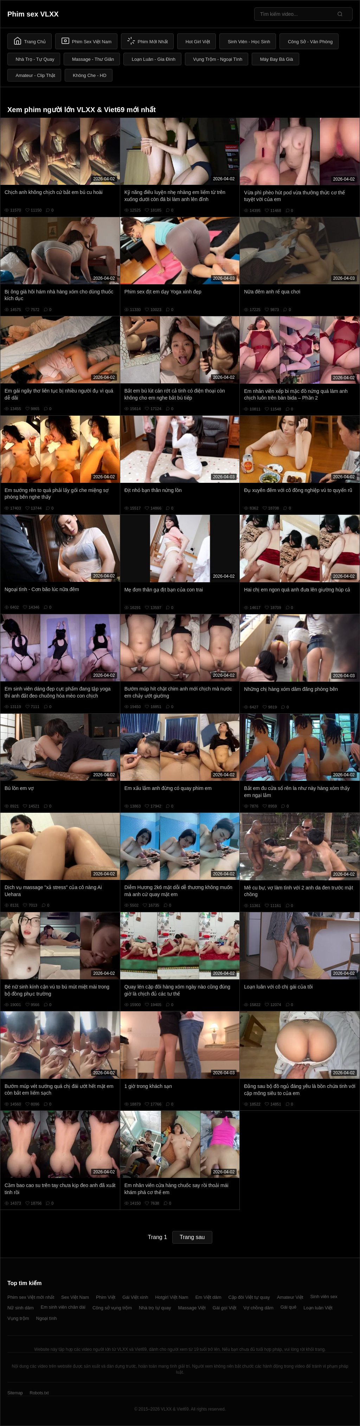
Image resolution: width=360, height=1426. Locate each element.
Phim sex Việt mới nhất (30, 1297)
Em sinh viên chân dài (63, 1307)
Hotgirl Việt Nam (171, 1297)
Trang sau (192, 1237)
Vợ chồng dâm (258, 1307)
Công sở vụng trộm (112, 1307)
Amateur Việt (290, 1297)
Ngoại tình (46, 1318)
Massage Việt (192, 1307)
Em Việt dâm (208, 1297)
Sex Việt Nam (75, 1297)
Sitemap (15, 1393)
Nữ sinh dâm (20, 1307)
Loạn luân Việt (317, 1307)
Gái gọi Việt (225, 1307)
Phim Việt (105, 1297)
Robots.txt (39, 1393)
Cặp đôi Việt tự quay (249, 1297)
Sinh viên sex (323, 1296)
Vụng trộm (18, 1318)
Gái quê (289, 1307)
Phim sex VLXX (33, 14)
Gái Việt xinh (135, 1297)
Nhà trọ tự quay (155, 1307)
